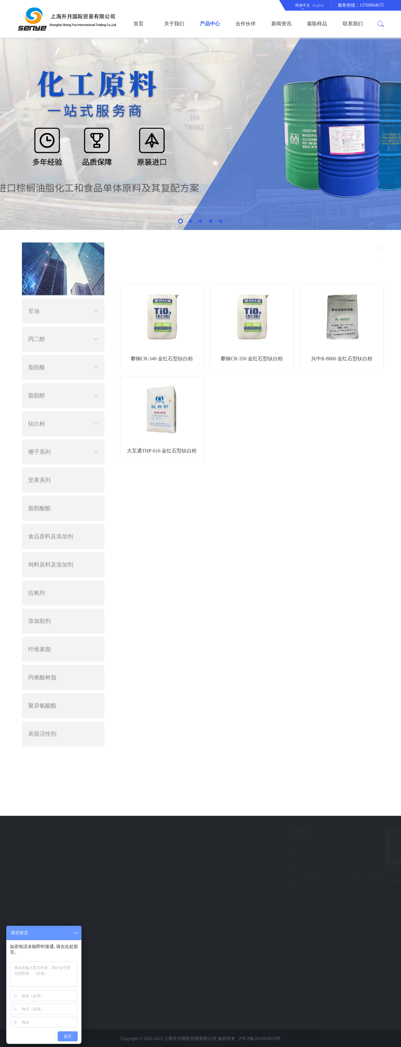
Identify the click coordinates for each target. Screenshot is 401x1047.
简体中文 (302, 5)
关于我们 (174, 23)
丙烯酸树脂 (42, 421)
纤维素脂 (39, 393)
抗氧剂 (36, 337)
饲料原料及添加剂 (50, 308)
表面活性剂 (42, 478)
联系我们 (353, 23)
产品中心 (210, 23)
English (318, 5)
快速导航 (44, 831)
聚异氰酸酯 (42, 449)
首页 (138, 23)
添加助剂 (39, 365)
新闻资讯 (281, 23)
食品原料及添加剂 (50, 280)
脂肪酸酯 (39, 252)
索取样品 (317, 23)
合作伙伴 (246, 23)
